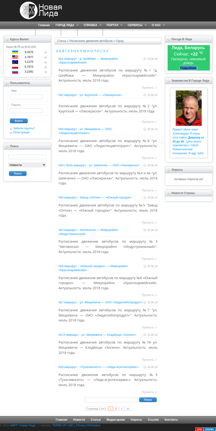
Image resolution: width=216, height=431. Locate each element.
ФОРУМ (69, 32)
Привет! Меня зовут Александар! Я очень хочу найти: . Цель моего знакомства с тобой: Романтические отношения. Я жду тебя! (188, 141)
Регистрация (21, 132)
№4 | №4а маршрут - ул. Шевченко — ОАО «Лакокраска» (99, 165)
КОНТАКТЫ (114, 32)
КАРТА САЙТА (90, 32)
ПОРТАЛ (113, 25)
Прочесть (148, 87)
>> (128, 408)
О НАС (157, 25)
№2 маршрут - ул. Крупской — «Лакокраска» (90, 95)
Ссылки (153, 419)
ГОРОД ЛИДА (66, 25)
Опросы (136, 419)
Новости (79, 419)
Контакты (171, 419)
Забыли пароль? (24, 128)
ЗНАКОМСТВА (48, 32)
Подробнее (188, 68)
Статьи (96, 419)
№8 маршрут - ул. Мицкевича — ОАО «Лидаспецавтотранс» (85, 131)
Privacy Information (88, 425)
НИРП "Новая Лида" (23, 425)
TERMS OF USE (62, 425)
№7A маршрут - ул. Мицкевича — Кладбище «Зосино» (97, 334)
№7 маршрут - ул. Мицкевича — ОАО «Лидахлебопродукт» (101, 302)
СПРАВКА (91, 25)
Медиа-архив (115, 419)
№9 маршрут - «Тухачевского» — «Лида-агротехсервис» (98, 367)
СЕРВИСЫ (135, 25)
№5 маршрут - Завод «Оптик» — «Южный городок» (95, 197)
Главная (44, 25)
